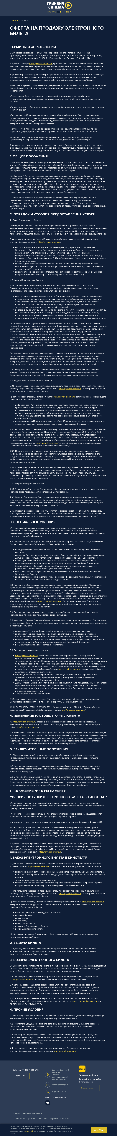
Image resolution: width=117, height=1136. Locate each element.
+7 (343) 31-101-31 (59, 1091)
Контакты (64, 1118)
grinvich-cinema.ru (52, 242)
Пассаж (51, 12)
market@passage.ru (60, 1085)
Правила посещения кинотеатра (27, 1113)
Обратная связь (21, 1076)
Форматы (54, 1118)
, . (60, 1075)
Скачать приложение (89, 1088)
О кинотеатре (19, 1118)
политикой (28, 1131)
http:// (41, 242)
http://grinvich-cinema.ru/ (40, 63)
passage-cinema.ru (76, 710)
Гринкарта (32, 1118)
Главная (14, 20)
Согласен (99, 1130)
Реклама (43, 1118)
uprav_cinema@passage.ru (49, 601)
